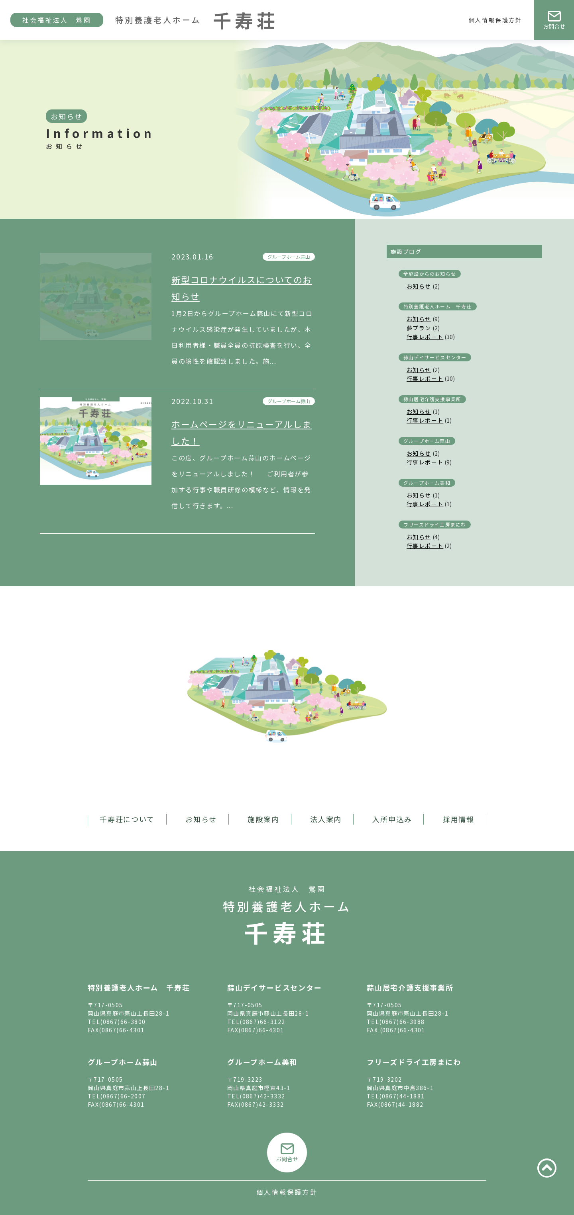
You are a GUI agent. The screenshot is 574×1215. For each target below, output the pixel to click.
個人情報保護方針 (495, 20)
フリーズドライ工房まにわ (434, 524)
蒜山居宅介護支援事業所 (432, 399)
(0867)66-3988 (402, 1022)
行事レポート (425, 337)
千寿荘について (127, 819)
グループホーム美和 (426, 482)
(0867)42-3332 (262, 1096)
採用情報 (458, 819)
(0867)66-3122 (262, 1022)
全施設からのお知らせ (429, 273)
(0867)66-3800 (122, 1022)
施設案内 (263, 819)
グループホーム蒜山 (288, 256)
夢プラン (419, 328)
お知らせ (419, 286)
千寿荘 (287, 932)
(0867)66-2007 (122, 1096)
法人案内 (326, 819)
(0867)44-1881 (402, 1096)
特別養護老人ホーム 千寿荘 (437, 306)
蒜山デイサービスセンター (434, 357)
